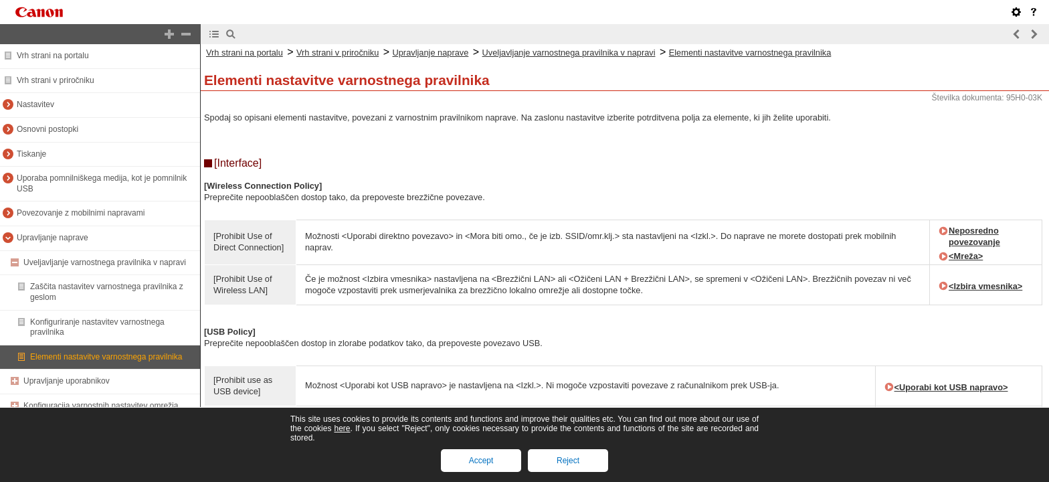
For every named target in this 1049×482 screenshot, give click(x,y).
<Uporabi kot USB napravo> (951, 387)
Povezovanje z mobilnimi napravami (81, 213)
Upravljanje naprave (52, 237)
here (342, 428)
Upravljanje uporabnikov (66, 381)
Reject (568, 460)
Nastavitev (35, 104)
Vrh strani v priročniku (55, 80)
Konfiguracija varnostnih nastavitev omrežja (100, 405)
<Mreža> (966, 256)
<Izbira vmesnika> (985, 286)
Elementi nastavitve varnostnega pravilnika (106, 357)
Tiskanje (31, 154)
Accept (481, 460)
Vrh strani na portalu (53, 55)
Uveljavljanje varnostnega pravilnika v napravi (104, 262)
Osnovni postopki (47, 129)
